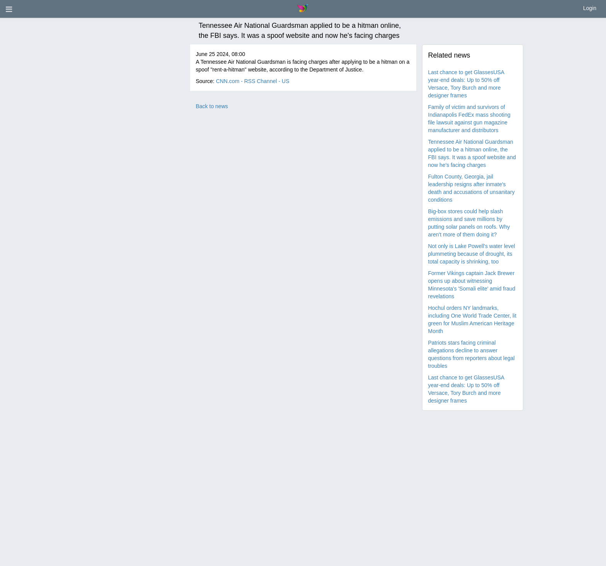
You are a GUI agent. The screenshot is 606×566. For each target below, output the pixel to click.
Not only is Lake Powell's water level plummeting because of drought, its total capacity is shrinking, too (471, 254)
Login (589, 8)
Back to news (212, 106)
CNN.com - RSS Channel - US (252, 81)
